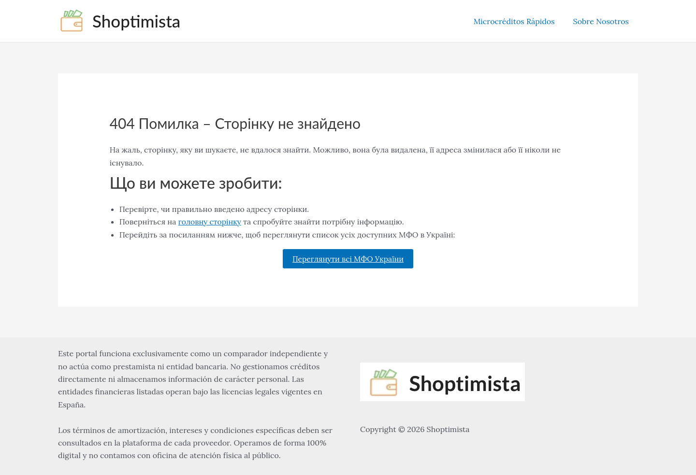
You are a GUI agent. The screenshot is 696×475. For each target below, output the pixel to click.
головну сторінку (210, 221)
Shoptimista (136, 21)
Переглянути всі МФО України (348, 259)
